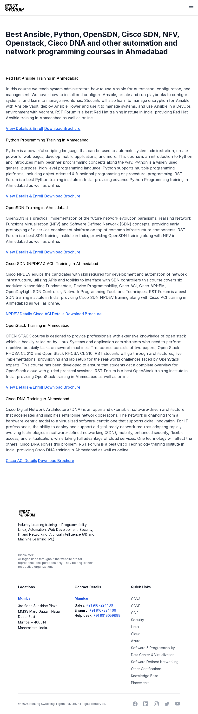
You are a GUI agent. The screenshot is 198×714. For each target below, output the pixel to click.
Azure (135, 641)
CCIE (135, 613)
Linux (135, 627)
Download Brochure (62, 128)
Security (137, 620)
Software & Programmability (153, 648)
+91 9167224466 (99, 605)
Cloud (135, 634)
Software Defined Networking (154, 662)
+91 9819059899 (106, 615)
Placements (140, 683)
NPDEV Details (19, 313)
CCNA (135, 599)
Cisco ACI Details (48, 313)
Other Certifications (146, 669)
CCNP (135, 606)
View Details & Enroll (24, 128)
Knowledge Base (144, 676)
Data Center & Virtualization (152, 655)
